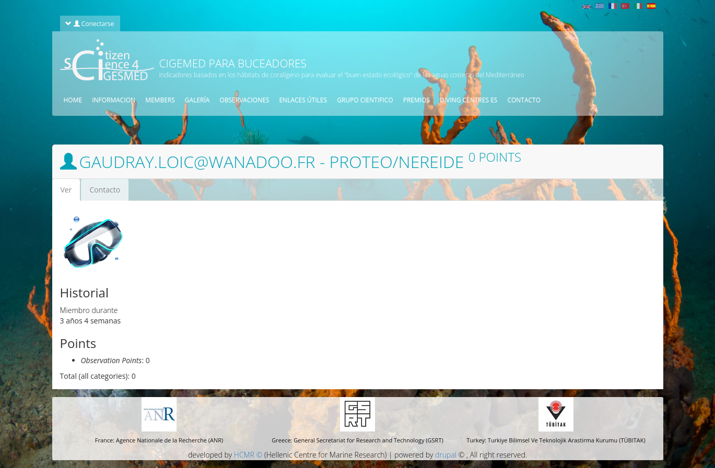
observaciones (244, 99)
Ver (70, 193)
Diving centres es (468, 99)
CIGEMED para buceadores (233, 63)
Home (73, 99)
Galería (197, 99)
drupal (445, 455)
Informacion (113, 99)
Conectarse (89, 23)
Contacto (104, 190)
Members (160, 99)
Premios (416, 99)
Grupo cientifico (365, 99)
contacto (524, 99)
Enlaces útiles (303, 99)
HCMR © (248, 455)
